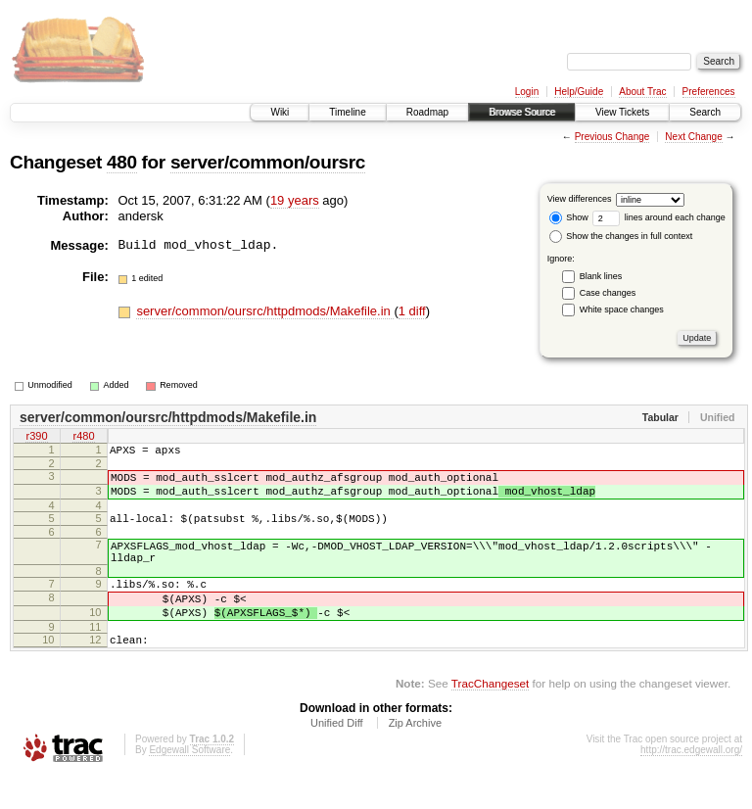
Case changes (608, 293)
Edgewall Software (189, 782)
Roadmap (427, 112)
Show (568, 217)
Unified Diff (336, 755)
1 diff (412, 311)
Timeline (347, 112)
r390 (36, 438)
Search (705, 112)
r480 (83, 438)
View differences (579, 199)
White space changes (622, 309)
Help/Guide (578, 91)
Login (527, 91)
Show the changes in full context (621, 236)
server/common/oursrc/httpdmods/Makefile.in (265, 311)
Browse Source (522, 112)
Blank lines (601, 276)
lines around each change (659, 217)
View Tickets (622, 112)
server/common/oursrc (267, 162)
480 (122, 162)
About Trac (642, 91)
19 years (294, 200)
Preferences (708, 91)
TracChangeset (490, 715)
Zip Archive (415, 755)
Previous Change (612, 136)
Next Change (693, 136)
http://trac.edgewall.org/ (691, 782)
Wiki (279, 112)
